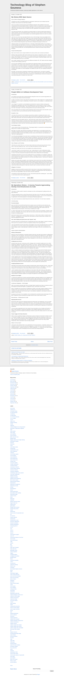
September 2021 (13, 402)
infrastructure (12, 518)
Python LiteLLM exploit (14, 583)
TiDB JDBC (12, 640)
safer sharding (13, 603)
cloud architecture (13, 457)
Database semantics (14, 477)
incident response (13, 517)
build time (12, 442)
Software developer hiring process (16, 620)
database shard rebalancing (15, 478)
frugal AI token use (13, 502)
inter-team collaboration (14, 521)
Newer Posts (14, 341)
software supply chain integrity (16, 624)
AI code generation (13, 412)
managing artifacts (13, 554)
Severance (12, 616)
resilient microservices (14, 597)
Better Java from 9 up (14, 436)
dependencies (13, 482)
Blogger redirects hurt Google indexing (17, 439)
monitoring (12, 567)
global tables (12, 505)
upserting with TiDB (14, 652)
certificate (12, 452)
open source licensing (48, 81)
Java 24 (11, 531)
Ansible (15, 335)
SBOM (11, 604)
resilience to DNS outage (15, 596)
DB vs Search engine (14, 479)
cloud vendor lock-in (14, 459)
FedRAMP (12, 500)
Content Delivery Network (15, 468)
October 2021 (12, 401)
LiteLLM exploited (13, 551)
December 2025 (13, 382)
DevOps (19, 335)
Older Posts (50, 341)
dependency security (14, 485)
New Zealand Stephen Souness (16, 568)
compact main (13, 461)
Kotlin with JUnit (13, 548)
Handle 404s (12, 511)
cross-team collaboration (15, 474)
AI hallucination (13, 415)
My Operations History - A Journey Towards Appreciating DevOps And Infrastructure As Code (30, 186)
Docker (11, 490)
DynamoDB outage (13, 494)
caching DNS (12, 448)
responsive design (13, 599)
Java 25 (11, 533)
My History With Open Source (21, 17)
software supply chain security (16, 626)
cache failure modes (14, 446)
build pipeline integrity (14, 441)
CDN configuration (13, 451)
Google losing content (14, 508)
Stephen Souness (14, 83)
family (11, 497)
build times (12, 444)
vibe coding (12, 656)
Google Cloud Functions (14, 507)
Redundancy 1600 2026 (14, 593)
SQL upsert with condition (15, 629)
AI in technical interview (14, 416)
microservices (12, 563)
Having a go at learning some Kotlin (18, 352)
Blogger (38, 674)
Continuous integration (14, 471)
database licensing (13, 475)
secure (11, 610)
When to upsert (13, 660)
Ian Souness (30, 81)
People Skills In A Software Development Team (27, 92)
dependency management (15, 484)
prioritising (12, 581)
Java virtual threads (14, 540)
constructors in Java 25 (14, 467)
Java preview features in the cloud (16, 537)
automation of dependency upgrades (17, 428)
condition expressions (14, 464)
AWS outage (12, 432)
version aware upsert (14, 653)
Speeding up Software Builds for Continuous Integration (21, 360)
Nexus (11, 570)
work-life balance (13, 662)
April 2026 (12, 379)
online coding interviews (14, 574)
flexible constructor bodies (15, 501)
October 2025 (12, 385)
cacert (11, 445)
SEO (11, 611)
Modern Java (12, 566)
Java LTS (12, 535)
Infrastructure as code (27, 335)
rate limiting (12, 590)
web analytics (12, 657)
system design (13, 634)
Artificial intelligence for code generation (17, 426)
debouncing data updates (15, 481)
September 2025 (13, 387)
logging (11, 553)
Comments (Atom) (34, 344)
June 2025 (12, 391)
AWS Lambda (12, 431)
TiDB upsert (12, 642)
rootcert (11, 601)
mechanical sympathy (14, 560)
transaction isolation (14, 646)
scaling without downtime (15, 606)
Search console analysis (14, 607)
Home (32, 341)
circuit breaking (13, 455)
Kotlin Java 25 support (14, 547)
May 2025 (12, 392)
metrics (11, 561)
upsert (11, 649)
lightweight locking (13, 550)
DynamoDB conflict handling (15, 492)
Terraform (33, 335)
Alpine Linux (12, 421)
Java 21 (11, 530)
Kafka (11, 545)
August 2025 (12, 388)
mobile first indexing (14, 564)
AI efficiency (12, 413)
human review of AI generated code (17, 512)
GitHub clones (13, 504)
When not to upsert (13, 659)
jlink (11, 544)
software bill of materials (14, 619)
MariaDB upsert (13, 557)
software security (13, 623)
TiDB (11, 639)
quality (11, 584)
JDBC (11, 541)
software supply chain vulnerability (16, 627)
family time (12, 498)
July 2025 (12, 389)
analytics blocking (13, 422)
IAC (21, 335)
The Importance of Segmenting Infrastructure (19, 356)
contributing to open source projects (21, 81)
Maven (11, 558)
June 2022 (12, 398)
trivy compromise (13, 647)
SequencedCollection (14, 613)
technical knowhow (13, 636)
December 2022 (13, 395)
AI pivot (11, 419)
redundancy (12, 591)
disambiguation (13, 488)
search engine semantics (15, 609)
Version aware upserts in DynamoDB (17, 655)
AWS (11, 429)
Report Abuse (13, 668)
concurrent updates (14, 462)
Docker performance (14, 491)
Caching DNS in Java (14, 449)
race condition (13, 586)
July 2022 (12, 397)
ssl (10, 630)
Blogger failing (13, 438)
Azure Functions (13, 435)
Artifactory (12, 425)
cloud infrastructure (14, 458)
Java (11, 528)
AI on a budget (13, 418)
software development (14, 621)
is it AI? (11, 527)
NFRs (11, 571)
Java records (12, 538)
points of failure (13, 578)
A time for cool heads (16, 348)
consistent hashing (13, 465)
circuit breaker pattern (14, 454)
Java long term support (14, 534)
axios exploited (13, 434)
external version (13, 495)
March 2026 (12, 381)
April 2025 (12, 394)
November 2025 (13, 384)
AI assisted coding (13, 411)
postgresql (12, 580)
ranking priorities (13, 588)
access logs (12, 408)
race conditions (13, 587)
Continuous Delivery (14, 469)
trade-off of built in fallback (15, 644)
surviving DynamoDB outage (15, 633)
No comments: (23, 79)
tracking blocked (13, 643)
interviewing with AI (14, 525)
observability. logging (14, 573)
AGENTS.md (12, 409)
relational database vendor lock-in (16, 594)
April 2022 (12, 399)
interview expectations (14, 524)
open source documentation (38, 81)
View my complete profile (15, 374)
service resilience (13, 614)
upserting (12, 650)
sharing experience (13, 617)
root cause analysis (14, 600)
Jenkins (11, 543)
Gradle (11, 510)
